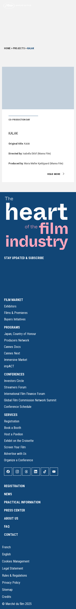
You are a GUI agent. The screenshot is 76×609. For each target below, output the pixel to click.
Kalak (13, 133)
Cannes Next (12, 353)
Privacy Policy (11, 583)
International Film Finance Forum (24, 394)
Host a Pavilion (13, 434)
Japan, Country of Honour (20, 334)
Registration (11, 421)
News (8, 494)
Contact (11, 535)
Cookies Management (15, 561)
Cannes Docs (12, 347)
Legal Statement (12, 568)
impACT (9, 366)
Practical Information (22, 502)
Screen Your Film (15, 447)
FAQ (7, 526)
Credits (6, 597)
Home (7, 48)
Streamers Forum (15, 387)
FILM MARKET (13, 300)
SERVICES (10, 415)
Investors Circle (14, 381)
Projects (19, 48)
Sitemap (7, 590)
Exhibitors (10, 306)
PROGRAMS (12, 327)
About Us (11, 518)
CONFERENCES (14, 374)
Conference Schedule (17, 407)
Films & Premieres (16, 313)
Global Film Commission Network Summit (30, 400)
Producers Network (16, 340)
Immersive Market (15, 360)
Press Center (14, 510)
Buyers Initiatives (15, 319)
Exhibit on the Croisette (19, 441)
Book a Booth (12, 428)
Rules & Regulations (14, 575)
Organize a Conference (18, 460)
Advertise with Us (15, 454)
